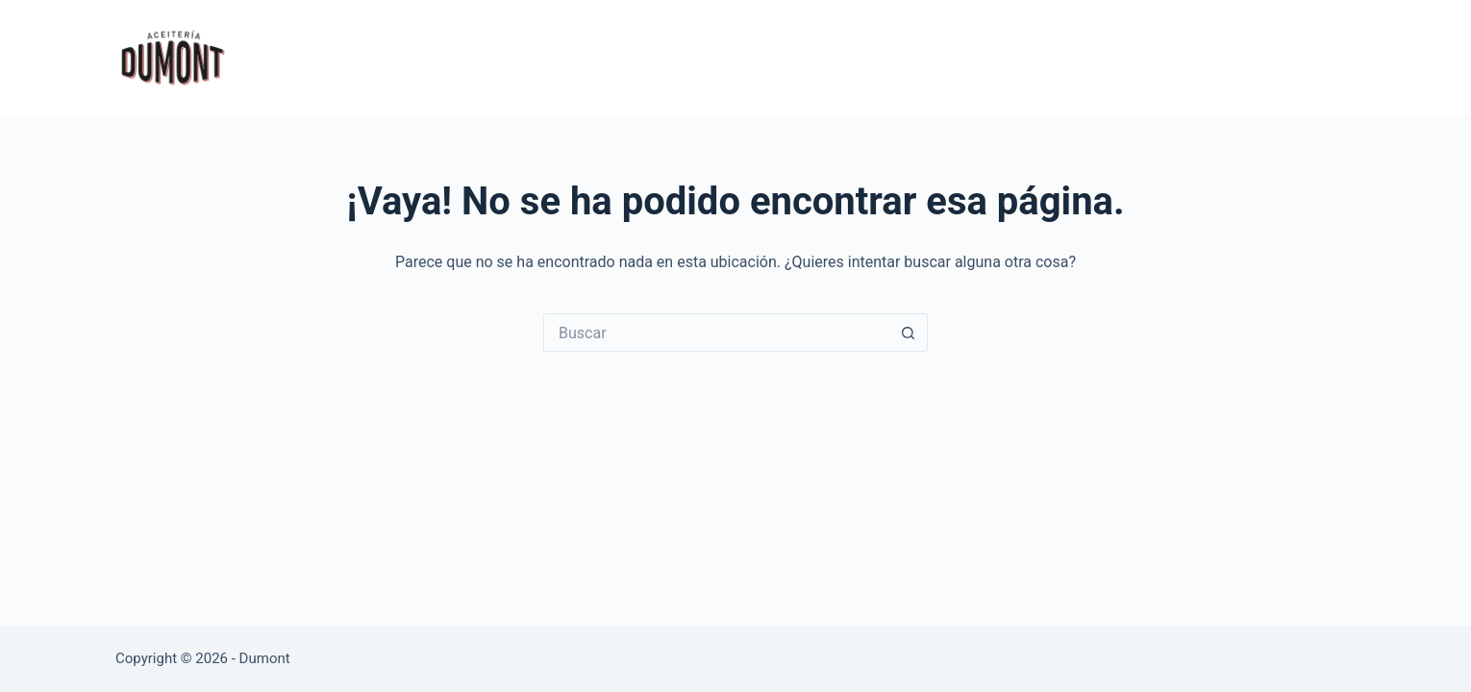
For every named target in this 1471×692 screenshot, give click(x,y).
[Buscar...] (716, 332)
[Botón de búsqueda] (908, 332)
